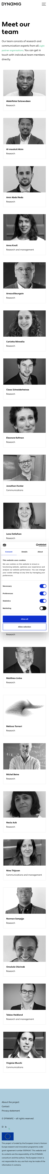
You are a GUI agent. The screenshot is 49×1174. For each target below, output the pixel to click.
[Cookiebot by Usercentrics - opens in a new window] (36, 545)
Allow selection (24, 627)
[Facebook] (2, 1128)
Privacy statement (11, 1110)
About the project (10, 1102)
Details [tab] (25, 552)
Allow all (24, 619)
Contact (5, 1106)
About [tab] (40, 552)
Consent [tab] (8, 552)
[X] (9, 1128)
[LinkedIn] (6, 1128)
